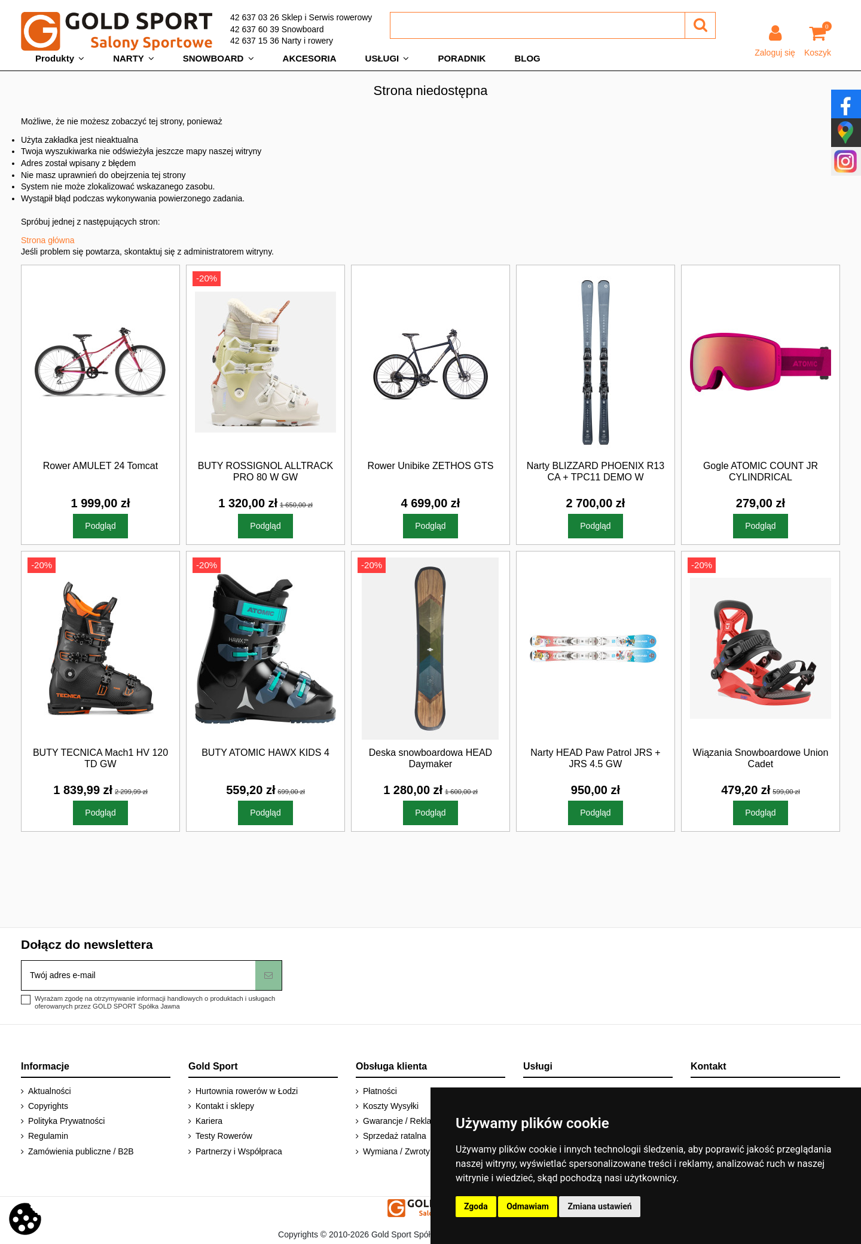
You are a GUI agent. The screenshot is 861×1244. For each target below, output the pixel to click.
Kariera (209, 1121)
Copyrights (48, 1106)
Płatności (380, 1091)
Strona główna (48, 240)
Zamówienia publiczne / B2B (81, 1151)
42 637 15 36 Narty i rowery (281, 40)
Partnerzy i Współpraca (239, 1151)
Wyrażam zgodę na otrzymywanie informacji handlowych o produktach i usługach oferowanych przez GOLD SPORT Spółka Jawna (155, 1002)
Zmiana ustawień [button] (599, 1206)
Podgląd (100, 526)
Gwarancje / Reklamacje (408, 1121)
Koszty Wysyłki (391, 1106)
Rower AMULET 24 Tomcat (100, 466)
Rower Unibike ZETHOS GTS (431, 466)
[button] (60, 59)
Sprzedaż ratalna (394, 1136)
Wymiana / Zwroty (396, 1151)
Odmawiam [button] (527, 1206)
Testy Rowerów (224, 1136)
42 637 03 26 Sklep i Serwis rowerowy (301, 17)
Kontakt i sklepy (225, 1106)
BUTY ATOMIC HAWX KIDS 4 (265, 752)
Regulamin (48, 1136)
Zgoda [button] (476, 1206)
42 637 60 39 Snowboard (276, 29)
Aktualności (49, 1091)
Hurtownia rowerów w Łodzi (247, 1091)
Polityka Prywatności (66, 1121)
